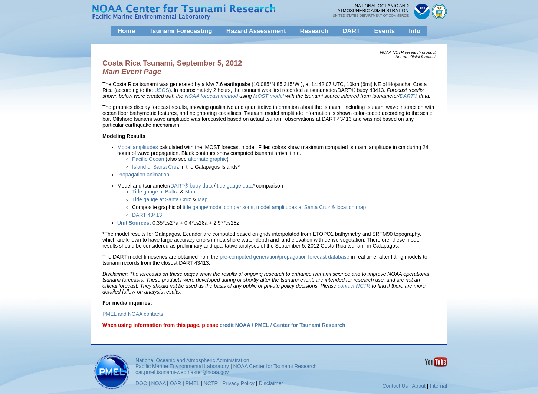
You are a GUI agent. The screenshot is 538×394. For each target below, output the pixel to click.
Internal (438, 386)
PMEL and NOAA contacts (132, 314)
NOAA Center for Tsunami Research (275, 366)
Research (314, 30)
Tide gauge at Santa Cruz (161, 199)
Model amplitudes (138, 147)
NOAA (158, 383)
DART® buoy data (191, 186)
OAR (175, 383)
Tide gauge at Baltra (155, 192)
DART (351, 30)
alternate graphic (207, 159)
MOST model (268, 96)
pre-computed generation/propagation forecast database (284, 257)
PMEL (193, 383)
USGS (161, 90)
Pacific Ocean (148, 159)
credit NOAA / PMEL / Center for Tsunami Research (282, 325)
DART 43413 (147, 215)
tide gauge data (235, 186)
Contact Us (395, 386)
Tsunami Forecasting (180, 30)
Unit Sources (133, 223)
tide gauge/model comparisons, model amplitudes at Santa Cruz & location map (274, 207)
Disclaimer (271, 383)
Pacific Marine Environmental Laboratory (182, 366)
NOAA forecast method (211, 96)
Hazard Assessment (256, 30)
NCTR (211, 383)
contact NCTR (354, 286)
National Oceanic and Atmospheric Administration (192, 360)
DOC (141, 383)
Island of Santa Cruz (155, 167)
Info (414, 30)
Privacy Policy (238, 383)
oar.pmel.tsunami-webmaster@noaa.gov (182, 372)
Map (190, 192)
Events (384, 30)
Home (126, 30)
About (419, 386)
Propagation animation (143, 175)
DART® (408, 96)
